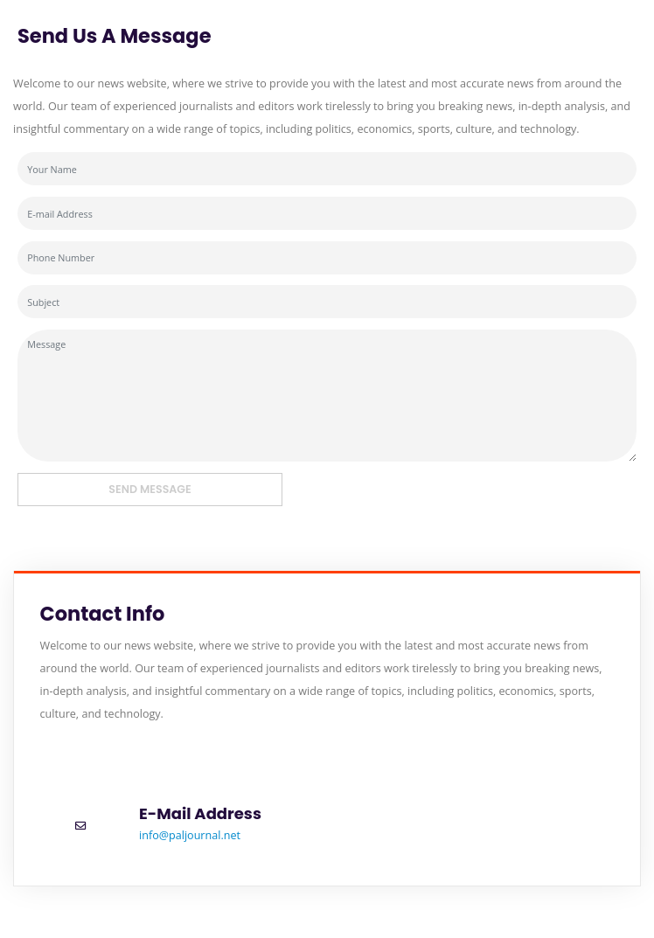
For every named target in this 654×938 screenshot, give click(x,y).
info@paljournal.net (189, 835)
